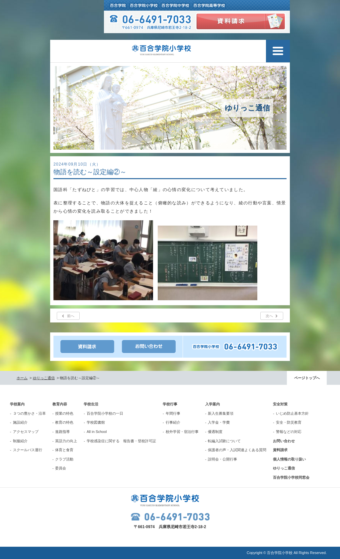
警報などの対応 (288, 432)
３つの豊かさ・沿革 (29, 413)
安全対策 (280, 404)
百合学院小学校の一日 (105, 413)
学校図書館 (96, 422)
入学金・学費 (219, 422)
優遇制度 (215, 432)
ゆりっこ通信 (44, 378)
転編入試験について (224, 441)
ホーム (22, 378)
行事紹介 (173, 422)
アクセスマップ (26, 432)
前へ (70, 316)
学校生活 (91, 404)
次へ (269, 316)
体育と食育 (64, 450)
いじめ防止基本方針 (292, 413)
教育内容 (59, 404)
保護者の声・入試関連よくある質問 (237, 450)
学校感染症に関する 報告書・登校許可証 (121, 441)
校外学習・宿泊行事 (182, 432)
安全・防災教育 (288, 422)
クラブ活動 (64, 459)
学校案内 (17, 404)
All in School (97, 432)
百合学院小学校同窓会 (291, 477)
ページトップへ (307, 378)
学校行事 (170, 404)
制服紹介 (20, 441)
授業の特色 (64, 413)
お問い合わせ (284, 441)
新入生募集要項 (220, 413)
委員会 (60, 468)
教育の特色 (64, 422)
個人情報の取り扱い (289, 459)
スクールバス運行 (27, 450)
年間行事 (173, 413)
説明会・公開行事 (222, 459)
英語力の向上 (66, 441)
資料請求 (280, 450)
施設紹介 (20, 422)
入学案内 (212, 404)
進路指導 (62, 432)
